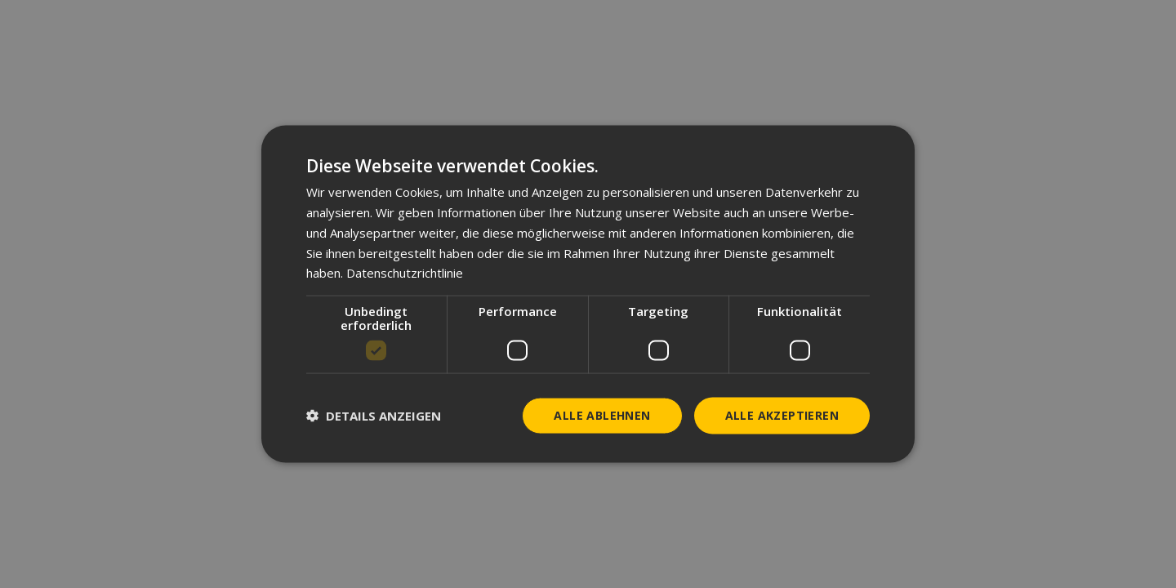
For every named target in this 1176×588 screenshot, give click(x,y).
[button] (373, 416)
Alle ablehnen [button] (602, 415)
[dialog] (588, 294)
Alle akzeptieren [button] (782, 415)
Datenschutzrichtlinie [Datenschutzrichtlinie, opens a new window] (404, 273)
